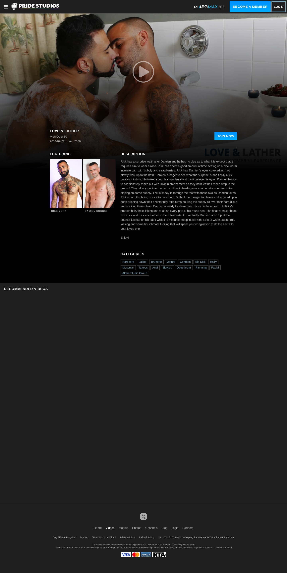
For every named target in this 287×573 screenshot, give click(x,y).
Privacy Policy (127, 537)
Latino (142, 261)
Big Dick (200, 261)
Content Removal (223, 547)
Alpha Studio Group (134, 273)
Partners (188, 527)
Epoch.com (72, 547)
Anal (155, 267)
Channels (151, 527)
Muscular (128, 267)
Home (98, 527)
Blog (164, 527)
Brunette (156, 261)
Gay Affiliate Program (64, 537)
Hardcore (128, 261)
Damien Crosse (96, 211)
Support (84, 537)
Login (278, 6)
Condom (185, 261)
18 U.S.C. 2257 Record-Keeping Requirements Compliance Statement (196, 537)
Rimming (201, 267)
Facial (215, 267)
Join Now (225, 136)
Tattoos (143, 267)
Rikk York (59, 211)
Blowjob (167, 267)
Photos (136, 527)
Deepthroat (184, 267)
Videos (110, 527)
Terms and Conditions (104, 537)
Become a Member (250, 6)
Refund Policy (146, 537)
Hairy (213, 261)
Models (123, 527)
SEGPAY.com (171, 547)
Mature (170, 261)
